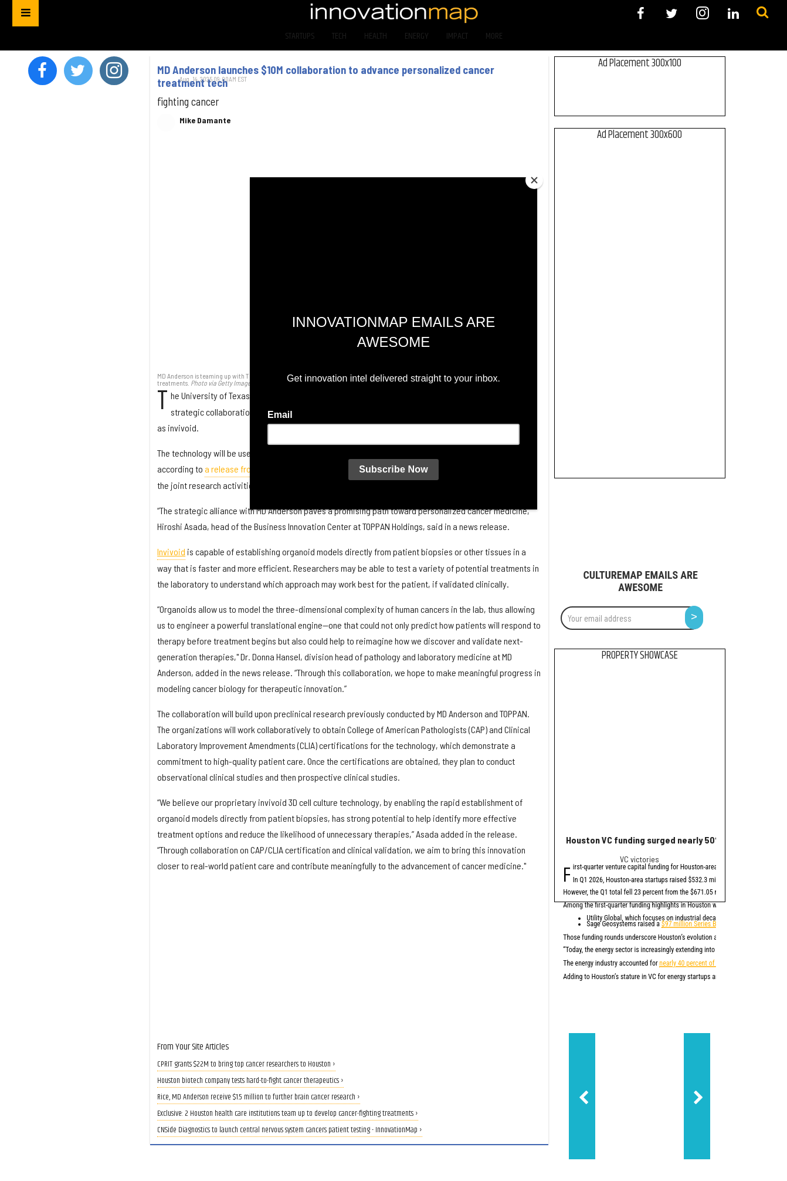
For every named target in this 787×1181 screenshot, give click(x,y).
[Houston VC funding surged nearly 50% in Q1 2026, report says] (639, 750)
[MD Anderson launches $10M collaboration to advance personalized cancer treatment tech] (349, 258)
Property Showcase (640, 655)
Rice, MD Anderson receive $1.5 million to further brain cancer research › (258, 1097)
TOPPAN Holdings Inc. (433, 395)
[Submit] (762, 13)
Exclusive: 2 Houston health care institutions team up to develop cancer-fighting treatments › (287, 1114)
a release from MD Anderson (255, 468)
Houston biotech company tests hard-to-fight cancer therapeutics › (250, 1081)
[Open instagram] (702, 13)
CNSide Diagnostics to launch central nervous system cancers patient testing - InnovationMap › (289, 1130)
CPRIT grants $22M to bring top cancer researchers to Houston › (246, 1064)
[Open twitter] (672, 13)
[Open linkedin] (733, 13)
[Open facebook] (640, 13)
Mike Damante (204, 120)
